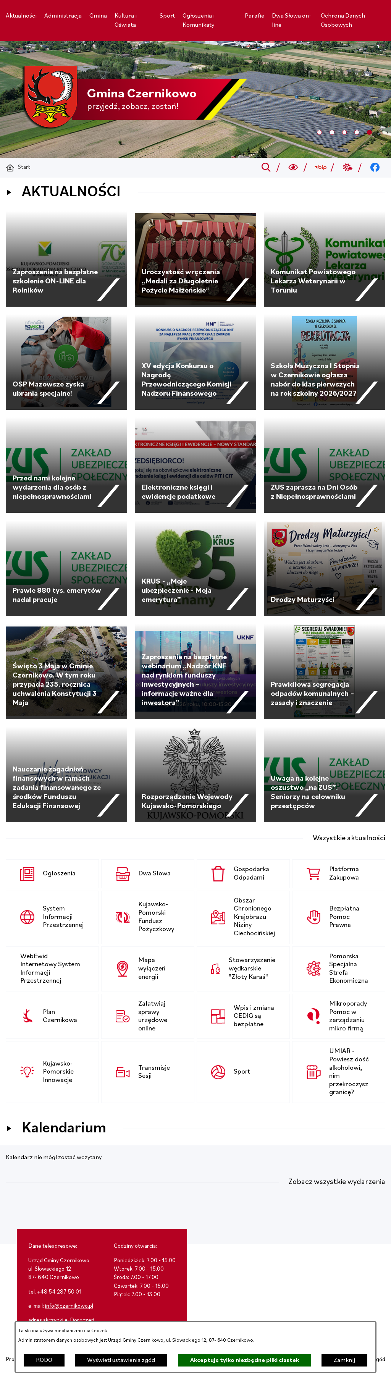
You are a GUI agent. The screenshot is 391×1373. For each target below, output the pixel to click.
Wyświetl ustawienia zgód (121, 1360)
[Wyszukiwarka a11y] (293, 167)
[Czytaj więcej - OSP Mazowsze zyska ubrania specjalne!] (66, 362)
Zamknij (344, 1360)
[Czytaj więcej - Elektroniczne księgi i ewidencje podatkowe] (195, 465)
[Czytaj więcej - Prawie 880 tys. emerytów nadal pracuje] (66, 568)
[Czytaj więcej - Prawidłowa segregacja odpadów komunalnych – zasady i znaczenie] (324, 671)
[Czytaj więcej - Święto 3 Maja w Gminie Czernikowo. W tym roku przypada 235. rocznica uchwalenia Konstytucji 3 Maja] (66, 671)
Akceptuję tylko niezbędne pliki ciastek (244, 1360)
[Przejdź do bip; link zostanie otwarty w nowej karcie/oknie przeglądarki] (320, 167)
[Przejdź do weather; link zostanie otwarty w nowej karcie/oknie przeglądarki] (348, 167)
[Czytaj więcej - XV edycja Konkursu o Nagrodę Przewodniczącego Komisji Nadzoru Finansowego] (195, 362)
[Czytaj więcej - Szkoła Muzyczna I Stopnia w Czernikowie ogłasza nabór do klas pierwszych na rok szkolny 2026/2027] (324, 362)
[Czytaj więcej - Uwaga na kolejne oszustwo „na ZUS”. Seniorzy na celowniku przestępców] (324, 774)
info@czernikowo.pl (69, 1306)
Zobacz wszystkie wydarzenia (337, 1182)
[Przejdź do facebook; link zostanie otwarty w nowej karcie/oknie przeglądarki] (375, 167)
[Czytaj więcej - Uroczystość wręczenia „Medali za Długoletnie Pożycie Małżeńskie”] (195, 259)
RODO (44, 1360)
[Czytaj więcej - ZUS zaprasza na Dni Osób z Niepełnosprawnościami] (324, 465)
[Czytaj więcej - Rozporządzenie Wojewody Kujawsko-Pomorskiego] (195, 774)
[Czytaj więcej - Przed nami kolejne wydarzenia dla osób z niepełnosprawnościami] (66, 465)
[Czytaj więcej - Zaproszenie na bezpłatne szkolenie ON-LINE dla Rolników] (66, 259)
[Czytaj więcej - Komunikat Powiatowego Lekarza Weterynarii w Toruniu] (324, 259)
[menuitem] (21, 16)
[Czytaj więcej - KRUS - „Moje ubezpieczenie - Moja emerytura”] (195, 568)
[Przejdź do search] (266, 167)
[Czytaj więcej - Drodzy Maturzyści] (324, 568)
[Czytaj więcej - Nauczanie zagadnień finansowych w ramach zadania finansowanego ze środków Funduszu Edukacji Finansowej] (66, 774)
